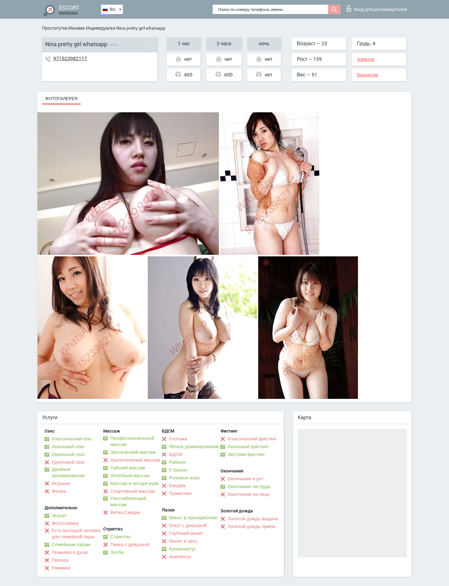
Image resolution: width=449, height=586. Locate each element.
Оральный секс (68, 454)
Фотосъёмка (65, 523)
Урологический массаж (135, 460)
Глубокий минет (186, 533)
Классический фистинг (252, 439)
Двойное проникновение (68, 472)
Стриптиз (120, 537)
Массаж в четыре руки (134, 483)
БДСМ (175, 454)
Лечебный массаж (130, 475)
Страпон (178, 470)
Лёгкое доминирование (194, 446)
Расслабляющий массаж (128, 501)
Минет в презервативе (193, 518)
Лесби (117, 552)
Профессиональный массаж (132, 441)
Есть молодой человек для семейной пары (76, 534)
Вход (377, 8)
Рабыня (177, 462)
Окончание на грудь (249, 486)
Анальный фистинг (248, 446)
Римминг (61, 568)
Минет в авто (183, 541)
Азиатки (365, 59)
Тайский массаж (127, 468)
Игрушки (61, 483)
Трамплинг (180, 493)
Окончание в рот (245, 479)
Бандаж (177, 485)
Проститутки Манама (63, 28)
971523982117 (70, 58)
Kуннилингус (182, 549)
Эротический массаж (133, 452)
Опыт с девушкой (188, 525)
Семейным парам (71, 544)
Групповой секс (68, 462)
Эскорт (59, 515)
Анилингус (180, 556)
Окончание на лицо (249, 494)
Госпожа (178, 439)
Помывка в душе (70, 552)
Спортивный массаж (132, 491)
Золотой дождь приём (251, 526)
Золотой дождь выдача (253, 518)
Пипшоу (60, 560)
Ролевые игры (184, 478)
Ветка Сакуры (125, 512)
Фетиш (59, 491)
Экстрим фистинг (246, 454)
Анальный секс (68, 446)
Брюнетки (367, 75)
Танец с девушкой (129, 544)
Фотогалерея (61, 98)
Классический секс (72, 439)
